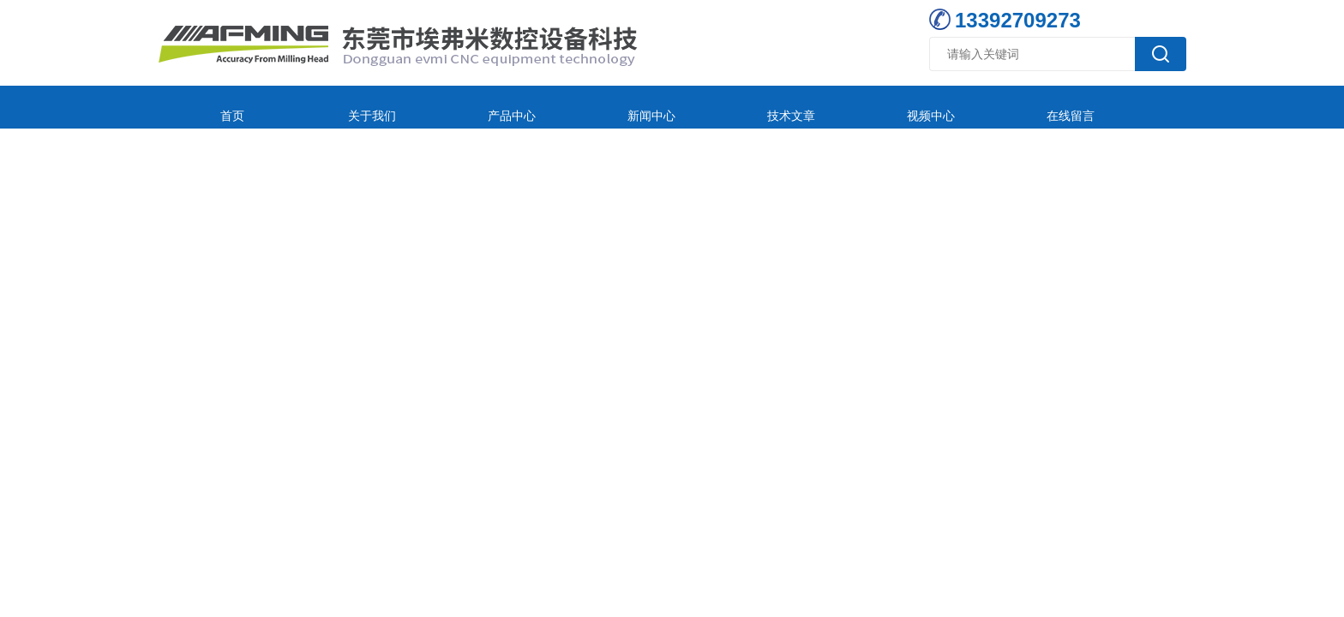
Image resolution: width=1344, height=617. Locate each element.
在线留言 (899, 106)
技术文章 (671, 106)
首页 (215, 106)
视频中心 (785, 106)
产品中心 (443, 106)
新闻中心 (557, 106)
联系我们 (1013, 106)
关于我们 (329, 106)
